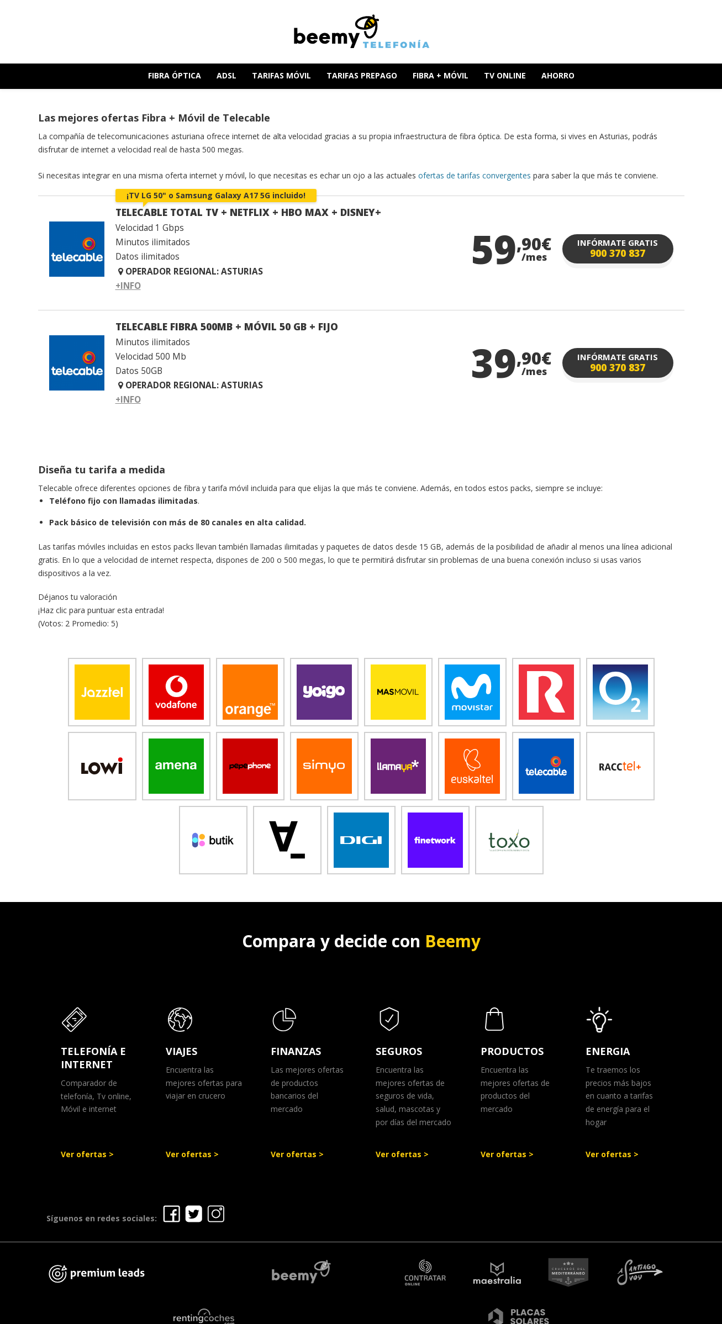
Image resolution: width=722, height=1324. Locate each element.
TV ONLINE (505, 75)
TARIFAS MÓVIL (281, 75)
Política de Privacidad (424, 1311)
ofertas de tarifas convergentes (474, 175)
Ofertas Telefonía (269, 1311)
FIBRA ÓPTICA (174, 75)
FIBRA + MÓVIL (440, 75)
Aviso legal (344, 1311)
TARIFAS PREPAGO (361, 75)
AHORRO (558, 75)
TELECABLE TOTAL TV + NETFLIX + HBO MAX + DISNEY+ (248, 212)
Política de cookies (523, 1311)
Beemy (453, 941)
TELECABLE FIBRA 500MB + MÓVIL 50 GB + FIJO (226, 326)
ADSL (226, 75)
